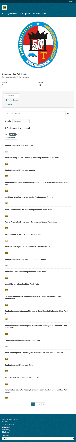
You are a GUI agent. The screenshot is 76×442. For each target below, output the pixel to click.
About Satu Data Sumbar (10, 419)
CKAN (5, 432)
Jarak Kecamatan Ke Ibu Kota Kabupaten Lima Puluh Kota (28, 210)
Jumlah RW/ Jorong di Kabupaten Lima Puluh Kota (25, 272)
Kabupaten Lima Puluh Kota (33, 14)
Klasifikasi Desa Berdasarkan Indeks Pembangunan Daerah (29, 197)
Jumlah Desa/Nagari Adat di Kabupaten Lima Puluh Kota (27, 247)
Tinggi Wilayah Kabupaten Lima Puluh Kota (22, 340)
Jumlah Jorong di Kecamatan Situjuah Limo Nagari (25, 259)
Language (5, 435)
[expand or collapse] (72, 7)
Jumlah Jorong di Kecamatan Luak (19, 145)
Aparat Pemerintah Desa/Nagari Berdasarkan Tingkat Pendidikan (31, 222)
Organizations (12, 14)
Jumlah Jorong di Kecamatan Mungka (20, 170)
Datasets (10, 96)
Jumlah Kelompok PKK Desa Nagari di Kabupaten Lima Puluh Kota (32, 158)
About (9, 104)
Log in (71, 1)
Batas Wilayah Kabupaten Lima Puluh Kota (22, 377)
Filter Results (11, 138)
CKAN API (5, 422)
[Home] (2, 14)
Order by (8, 121)
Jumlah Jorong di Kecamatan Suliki (19, 365)
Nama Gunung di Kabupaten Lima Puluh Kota (23, 234)
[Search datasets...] (35, 113)
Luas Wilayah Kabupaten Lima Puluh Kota (22, 284)
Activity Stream (12, 100)
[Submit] (68, 113)
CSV (6, 151)
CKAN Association (8, 424)
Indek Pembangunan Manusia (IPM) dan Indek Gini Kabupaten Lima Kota (34, 353)
